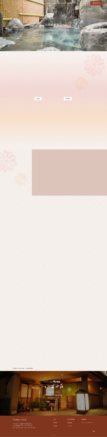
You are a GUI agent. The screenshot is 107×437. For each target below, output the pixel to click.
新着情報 (84, 419)
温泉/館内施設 (61, 3)
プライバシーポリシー (87, 422)
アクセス (76, 3)
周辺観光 (69, 3)
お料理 (48, 3)
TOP (43, 3)
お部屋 (54, 3)
